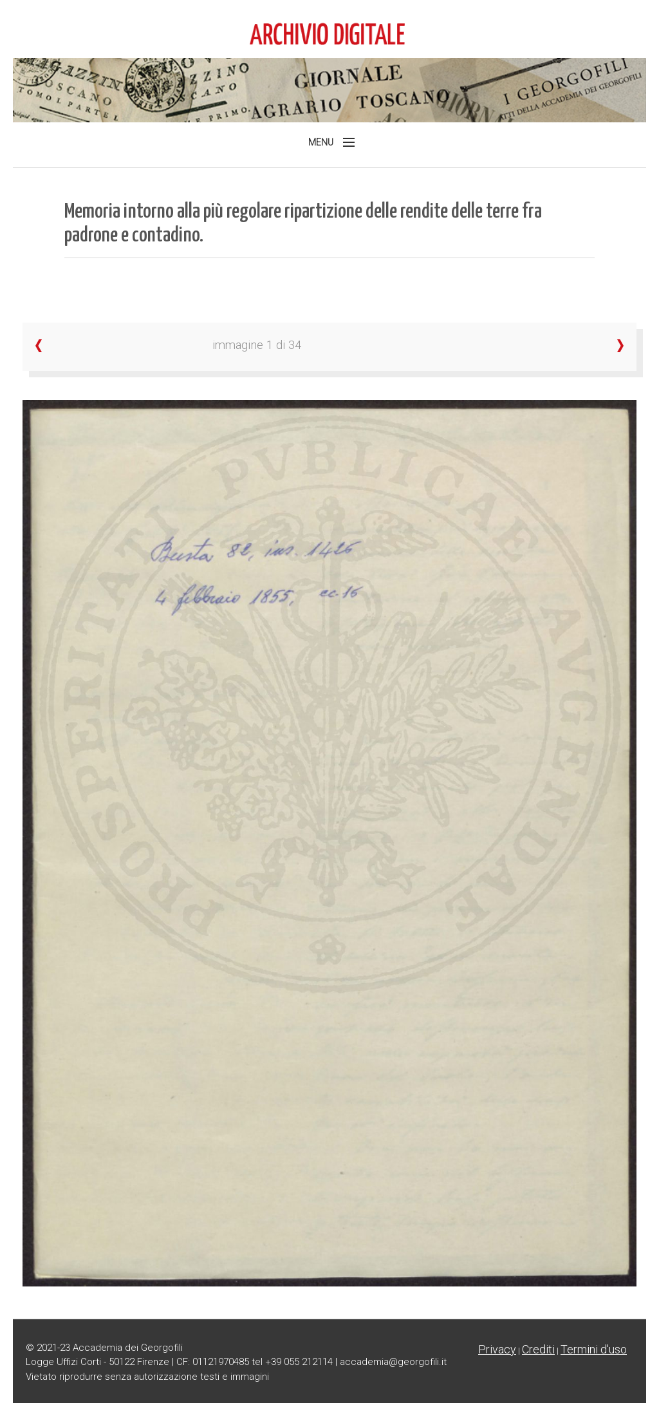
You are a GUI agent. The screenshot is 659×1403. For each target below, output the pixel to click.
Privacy (497, 1349)
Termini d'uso (594, 1349)
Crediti (538, 1349)
